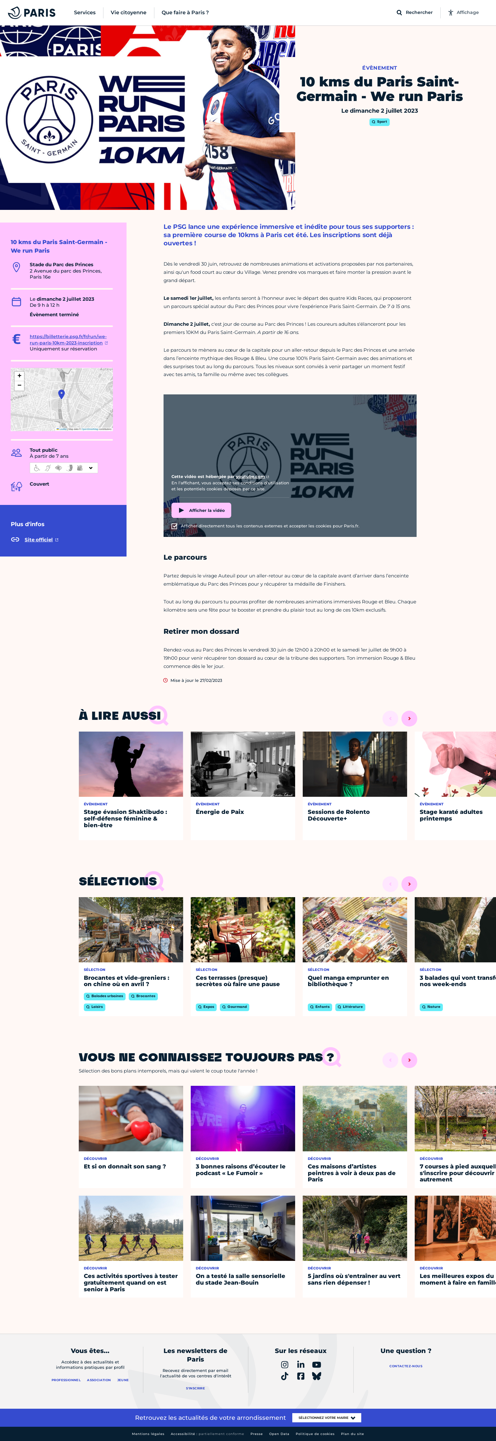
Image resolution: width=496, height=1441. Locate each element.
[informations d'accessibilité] (64, 468)
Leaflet (62, 429)
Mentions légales (148, 1434)
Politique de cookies (315, 1434)
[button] (61, 394)
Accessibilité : (207, 1434)
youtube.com (250, 476)
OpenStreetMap (90, 429)
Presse (257, 1434)
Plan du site (352, 1434)
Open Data (279, 1434)
